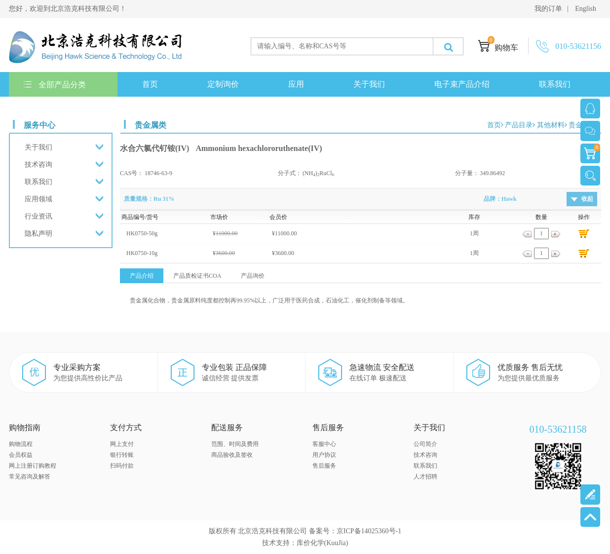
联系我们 (555, 84)
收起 (587, 198)
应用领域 (38, 199)
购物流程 (21, 444)
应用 (296, 84)
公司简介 (425, 444)
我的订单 (548, 8)
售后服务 (324, 465)
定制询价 (223, 84)
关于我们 (369, 84)
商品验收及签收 (232, 454)
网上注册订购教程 (32, 465)
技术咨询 (38, 164)
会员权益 (21, 454)
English (585, 8)
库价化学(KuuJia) (322, 543)
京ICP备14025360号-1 (369, 531)
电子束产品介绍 (462, 84)
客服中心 (324, 444)
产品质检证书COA (197, 275)
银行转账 (122, 454)
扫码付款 (122, 465)
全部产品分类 (55, 84)
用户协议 (324, 454)
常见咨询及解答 (29, 476)
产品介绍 (141, 275)
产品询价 (253, 275)
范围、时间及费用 (235, 444)
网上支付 (122, 444)
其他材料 (551, 125)
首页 (150, 84)
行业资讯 (38, 216)
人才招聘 (425, 476)
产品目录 (519, 125)
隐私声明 (38, 233)
